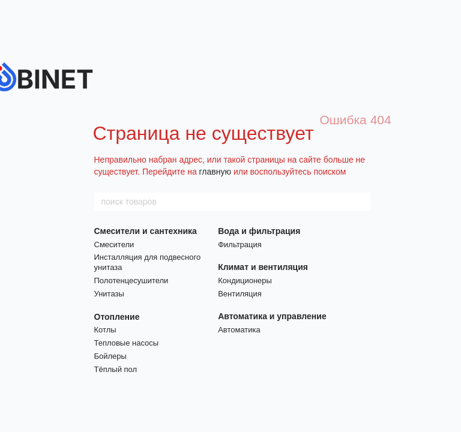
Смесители (114, 244)
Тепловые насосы (126, 342)
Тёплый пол (115, 369)
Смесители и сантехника (145, 231)
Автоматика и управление (272, 316)
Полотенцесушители (131, 280)
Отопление (117, 317)
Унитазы (109, 293)
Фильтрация (240, 244)
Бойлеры (110, 356)
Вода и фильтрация (259, 231)
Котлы (105, 329)
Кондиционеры (245, 280)
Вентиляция (240, 293)
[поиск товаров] (360, 202)
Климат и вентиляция (263, 267)
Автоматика (239, 329)
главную (215, 171)
